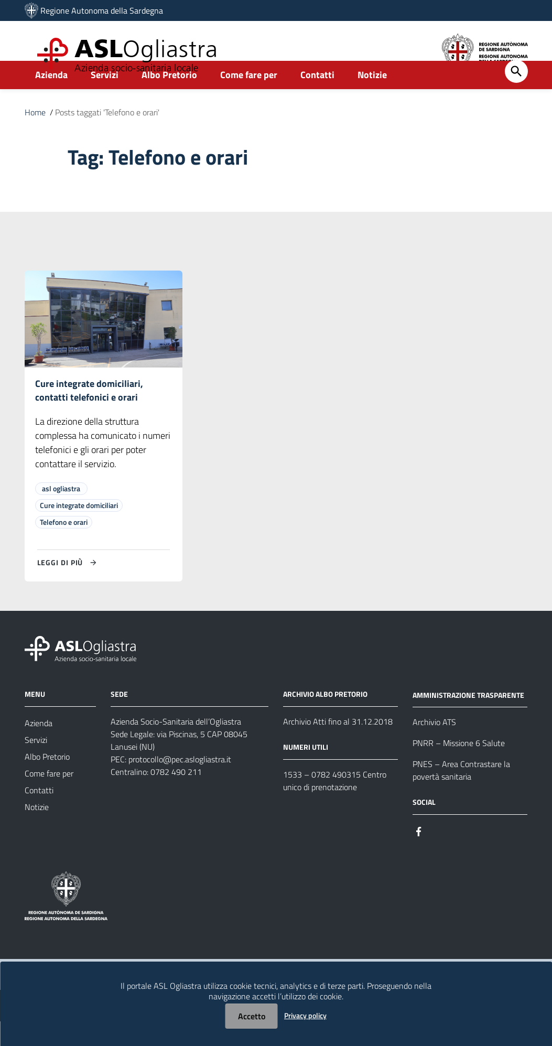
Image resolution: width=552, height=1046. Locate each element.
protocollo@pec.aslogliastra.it (179, 784)
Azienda (51, 98)
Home (35, 135)
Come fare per (248, 98)
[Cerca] (516, 94)
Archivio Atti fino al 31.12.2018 (338, 746)
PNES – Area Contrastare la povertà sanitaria (461, 794)
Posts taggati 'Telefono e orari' (107, 135)
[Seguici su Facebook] (419, 855)
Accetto (251, 1016)
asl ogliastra (61, 513)
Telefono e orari (64, 546)
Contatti (317, 98)
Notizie (372, 98)
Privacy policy (305, 1015)
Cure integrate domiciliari (79, 529)
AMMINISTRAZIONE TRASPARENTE (468, 719)
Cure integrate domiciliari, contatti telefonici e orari (89, 414)
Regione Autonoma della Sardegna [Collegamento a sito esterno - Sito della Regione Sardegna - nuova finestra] (101, 10)
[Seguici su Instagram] (437, 855)
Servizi (104, 98)
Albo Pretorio (169, 98)
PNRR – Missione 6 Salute (459, 767)
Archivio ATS (434, 746)
